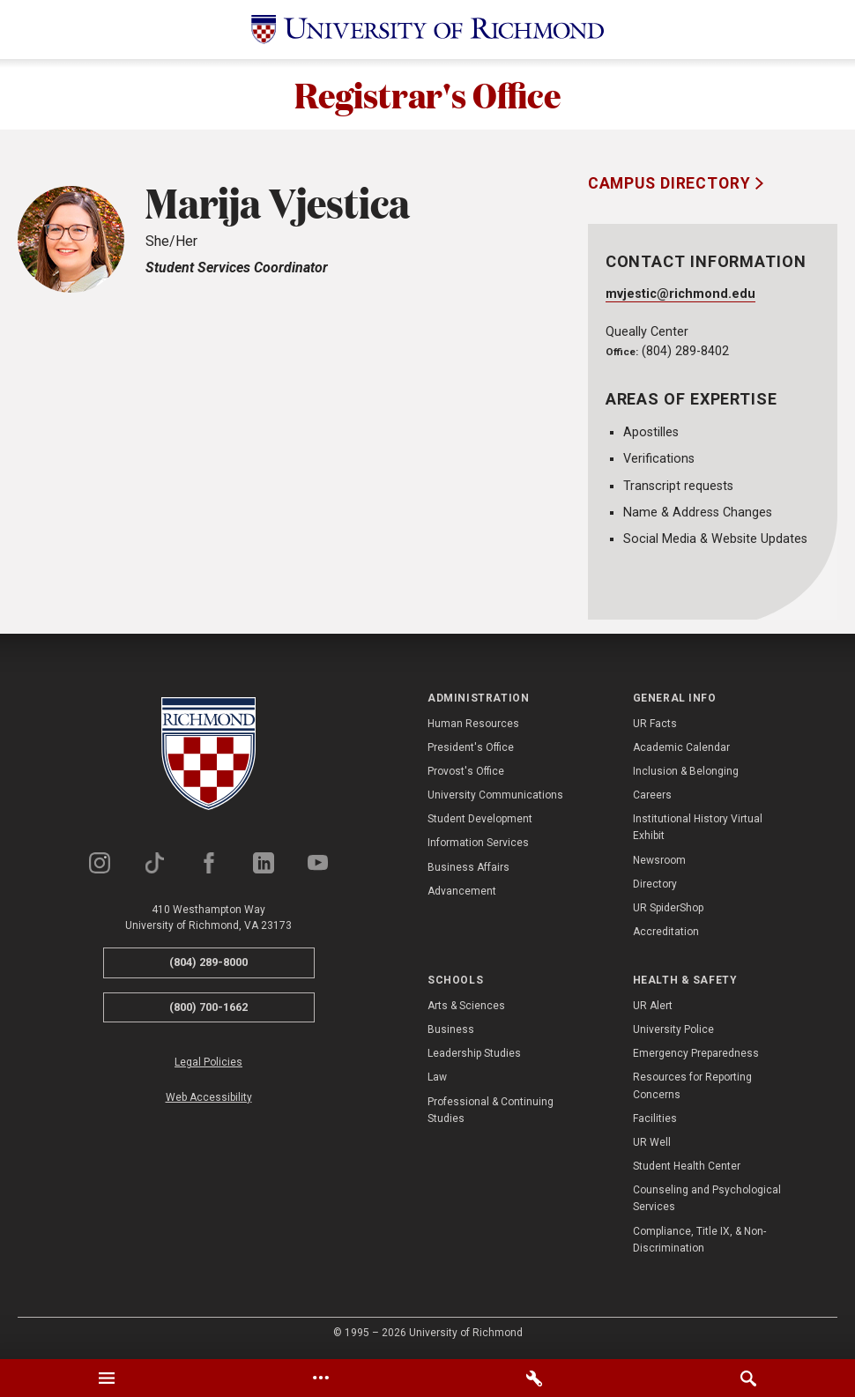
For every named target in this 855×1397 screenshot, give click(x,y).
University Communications (495, 795)
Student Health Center (686, 1166)
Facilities (655, 1118)
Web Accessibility (209, 1097)
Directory (655, 884)
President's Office (471, 747)
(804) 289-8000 (208, 962)
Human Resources (473, 723)
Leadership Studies (474, 1053)
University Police (673, 1029)
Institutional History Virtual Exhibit (697, 827)
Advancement (462, 891)
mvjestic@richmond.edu (680, 293)
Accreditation (666, 931)
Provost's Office (466, 771)
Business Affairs (468, 867)
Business (451, 1029)
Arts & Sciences (466, 1005)
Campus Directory (671, 183)
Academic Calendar (681, 747)
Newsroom (659, 860)
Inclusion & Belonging (686, 771)
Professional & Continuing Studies (491, 1110)
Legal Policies (208, 1063)
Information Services (478, 843)
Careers (652, 795)
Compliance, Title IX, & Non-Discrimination (699, 1239)
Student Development (480, 819)
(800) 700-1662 (208, 1007)
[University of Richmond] (427, 29)
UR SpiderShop (668, 908)
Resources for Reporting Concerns (692, 1085)
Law (437, 1077)
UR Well (652, 1142)
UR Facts (655, 723)
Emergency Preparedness (696, 1053)
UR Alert (653, 1005)
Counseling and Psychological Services (707, 1198)
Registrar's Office (427, 94)
